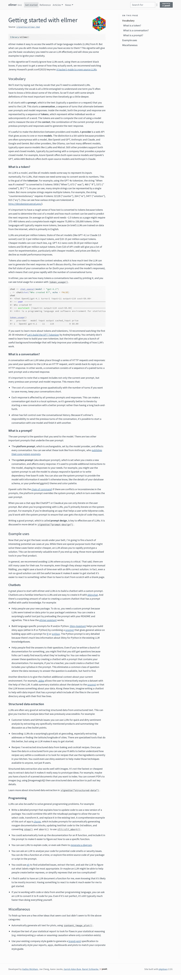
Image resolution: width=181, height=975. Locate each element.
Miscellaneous (129, 45)
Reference (45, 4)
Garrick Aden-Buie (72, 969)
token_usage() (58, 282)
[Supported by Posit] (166, 5)
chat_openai (27, 289)
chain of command (41, 489)
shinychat (92, 594)
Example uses (129, 40)
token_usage (17, 317)
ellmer (12, 5)
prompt (69, 630)
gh (28, 864)
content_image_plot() (78, 925)
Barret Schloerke (90, 969)
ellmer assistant (48, 620)
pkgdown (163, 969)
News (68, 4)
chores (37, 821)
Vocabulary (128, 20)
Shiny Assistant (78, 626)
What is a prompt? (133, 35)
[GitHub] (156, 4)
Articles (57, 4)
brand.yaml (74, 941)
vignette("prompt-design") (55, 524)
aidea (41, 680)
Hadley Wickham (30, 969)
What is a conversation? (136, 30)
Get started (31, 4)
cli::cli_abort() (69, 829)
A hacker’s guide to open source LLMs (76, 69)
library (14, 37)
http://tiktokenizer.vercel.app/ (25, 203)
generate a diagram (81, 845)
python (56, 633)
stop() (28, 829)
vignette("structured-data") (80, 790)
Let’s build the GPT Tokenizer (43, 334)
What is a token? (132, 25)
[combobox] (142, 5)
